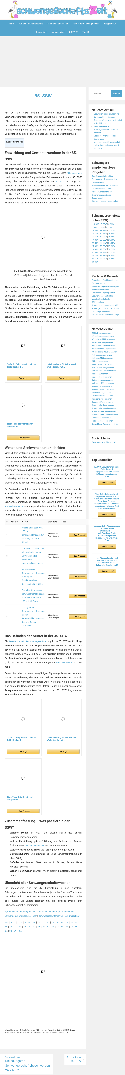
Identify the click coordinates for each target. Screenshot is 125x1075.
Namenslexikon (58, 32)
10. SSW (95, 243)
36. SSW (114, 268)
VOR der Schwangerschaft (30, 23)
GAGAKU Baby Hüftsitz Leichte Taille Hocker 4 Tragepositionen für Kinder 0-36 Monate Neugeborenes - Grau (107, 503)
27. (41, 904)
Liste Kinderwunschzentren (104, 198)
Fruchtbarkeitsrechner (51, 885)
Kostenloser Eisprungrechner (105, 311)
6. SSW (113, 236)
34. (76, 904)
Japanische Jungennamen (104, 414)
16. (61, 900)
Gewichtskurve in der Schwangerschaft (30, 614)
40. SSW (95, 274)
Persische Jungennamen (103, 421)
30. (56, 904)
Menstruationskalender (102, 318)
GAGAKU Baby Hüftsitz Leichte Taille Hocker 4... (21, 365)
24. (26, 904)
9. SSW (111, 240)
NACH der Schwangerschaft (86, 23)
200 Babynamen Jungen (103, 361)
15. (56, 900)
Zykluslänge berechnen (102, 336)
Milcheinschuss (73, 173)
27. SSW (114, 258)
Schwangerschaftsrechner (55, 889)
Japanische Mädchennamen (105, 417)
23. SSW (105, 255)
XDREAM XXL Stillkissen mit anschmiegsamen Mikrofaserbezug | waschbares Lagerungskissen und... (31, 548)
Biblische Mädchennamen (104, 392)
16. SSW (95, 249)
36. (11, 908)
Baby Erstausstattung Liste (104, 182)
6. (16, 900)
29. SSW (105, 262)
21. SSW (114, 252)
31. (61, 904)
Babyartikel (41, 32)
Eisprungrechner (29, 885)
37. (16, 908)
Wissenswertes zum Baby (103, 201)
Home (11, 23)
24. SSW (114, 255)
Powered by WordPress (24, 1068)
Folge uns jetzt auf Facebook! (105, 473)
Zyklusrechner (12, 885)
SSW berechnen (73, 885)
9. (27, 900)
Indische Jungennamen (102, 402)
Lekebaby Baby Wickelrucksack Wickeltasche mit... (61, 365)
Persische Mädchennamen (104, 424)
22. (16, 904)
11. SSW (105, 243)
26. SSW (105, 258)
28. (46, 904)
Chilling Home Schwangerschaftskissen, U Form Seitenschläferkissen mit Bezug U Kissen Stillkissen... (32, 593)
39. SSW (114, 271)
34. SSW (60, 181)
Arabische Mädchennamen (104, 386)
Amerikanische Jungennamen (105, 377)
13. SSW (95, 246)
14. (51, 900)
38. (21, 908)
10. (31, 900)
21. (11, 904)
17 (65, 900)
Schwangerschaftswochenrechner (22, 889)
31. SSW (95, 265)
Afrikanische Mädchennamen (105, 367)
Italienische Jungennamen (104, 408)
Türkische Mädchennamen (104, 449)
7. (19, 900)
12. (41, 900)
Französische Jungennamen (105, 395)
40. (31, 908)
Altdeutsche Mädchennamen (105, 373)
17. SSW (105, 249)
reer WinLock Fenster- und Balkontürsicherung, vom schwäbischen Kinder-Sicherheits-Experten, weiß (107, 593)
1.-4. (7, 900)
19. (76, 900)
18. (71, 900)
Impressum (57, 1068)
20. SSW (105, 252)
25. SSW (95, 258)
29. (51, 904)
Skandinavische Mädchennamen (107, 443)
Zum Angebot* (24, 378)
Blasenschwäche (13, 640)
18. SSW (114, 249)
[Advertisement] (63, 62)
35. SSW (43, 96)
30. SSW (114, 262)
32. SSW (105, 265)
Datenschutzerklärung (74, 1068)
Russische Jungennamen (103, 427)
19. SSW (95, 252)
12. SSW (114, 243)
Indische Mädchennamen (103, 405)
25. (31, 904)
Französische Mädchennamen (106, 399)
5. (12, 900)
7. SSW (95, 240)
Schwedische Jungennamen (105, 433)
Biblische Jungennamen (103, 389)
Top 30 (85, 32)
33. (71, 904)
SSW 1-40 (73, 32)
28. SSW (95, 262)
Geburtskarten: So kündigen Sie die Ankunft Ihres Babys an (107, 117)
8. (23, 900)
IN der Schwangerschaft (58, 23)
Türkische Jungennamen (103, 446)
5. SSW (105, 236)
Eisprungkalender (100, 299)
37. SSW (95, 271)
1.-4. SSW (96, 236)
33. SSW (114, 265)
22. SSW (95, 255)
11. (36, 900)
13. (46, 900)
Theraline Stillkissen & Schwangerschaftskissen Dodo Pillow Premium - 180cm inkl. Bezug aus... (32, 577)
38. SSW (105, 271)
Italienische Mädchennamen (105, 411)
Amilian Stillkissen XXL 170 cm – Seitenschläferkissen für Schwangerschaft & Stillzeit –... (31, 532)
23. (21, 904)
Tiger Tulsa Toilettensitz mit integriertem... (20, 425)
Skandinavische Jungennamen (106, 439)
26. (36, 904)
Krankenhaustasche (15, 506)
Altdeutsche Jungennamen (104, 370)
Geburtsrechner (13, 893)
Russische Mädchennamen (104, 430)
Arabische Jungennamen (103, 383)
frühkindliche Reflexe (36, 818)
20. (6, 904)
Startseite (90, 1068)
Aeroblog (47, 1068)
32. (66, 904)
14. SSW (105, 246)
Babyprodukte (110, 23)
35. (6, 908)
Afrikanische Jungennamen (104, 364)
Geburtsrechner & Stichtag (104, 314)
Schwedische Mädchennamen (106, 436)
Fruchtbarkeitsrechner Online (105, 308)
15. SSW (114, 246)
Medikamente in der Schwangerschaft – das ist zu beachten (107, 132)
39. (26, 908)
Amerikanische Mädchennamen (106, 380)
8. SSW (103, 240)
